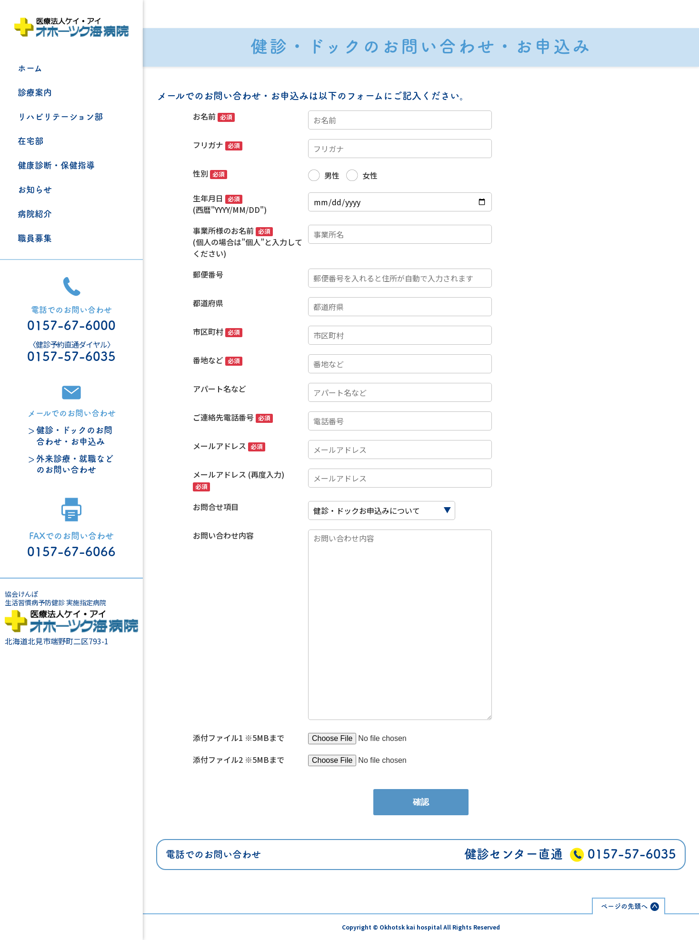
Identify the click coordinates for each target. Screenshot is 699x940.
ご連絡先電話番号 (233, 417)
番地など (217, 360)
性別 (210, 173)
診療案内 (35, 92)
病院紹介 (35, 214)
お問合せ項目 (216, 506)
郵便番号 (208, 274)
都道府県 (208, 303)
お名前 (214, 116)
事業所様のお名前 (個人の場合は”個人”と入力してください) (247, 242)
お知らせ (35, 189)
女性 (370, 175)
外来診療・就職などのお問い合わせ (74, 464)
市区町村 (217, 331)
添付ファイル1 (219, 737)
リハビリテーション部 (60, 116)
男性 (332, 175)
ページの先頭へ (624, 906)
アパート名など (219, 388)
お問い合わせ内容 (223, 535)
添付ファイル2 (219, 759)
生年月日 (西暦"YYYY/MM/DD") (230, 203)
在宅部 (30, 141)
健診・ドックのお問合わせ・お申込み (74, 435)
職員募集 (35, 238)
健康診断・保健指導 (56, 165)
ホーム (30, 68)
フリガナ (217, 144)
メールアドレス (229, 445)
